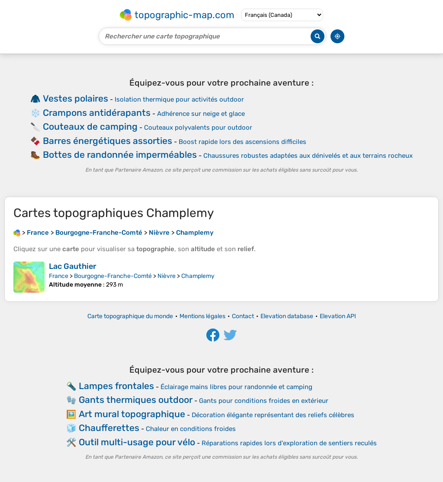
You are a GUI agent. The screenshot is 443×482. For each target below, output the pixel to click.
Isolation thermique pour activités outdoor (179, 99)
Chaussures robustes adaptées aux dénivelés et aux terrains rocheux (308, 156)
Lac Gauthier (72, 266)
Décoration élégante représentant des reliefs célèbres (273, 415)
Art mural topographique (132, 414)
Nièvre (166, 276)
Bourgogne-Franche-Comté (113, 276)
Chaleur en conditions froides (191, 429)
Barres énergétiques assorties (107, 140)
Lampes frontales (116, 385)
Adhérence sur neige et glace (201, 114)
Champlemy (198, 276)
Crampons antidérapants (97, 112)
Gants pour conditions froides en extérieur (263, 401)
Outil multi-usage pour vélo (137, 442)
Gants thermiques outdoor (136, 399)
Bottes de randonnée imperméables (120, 154)
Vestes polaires (75, 98)
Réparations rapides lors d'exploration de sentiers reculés (289, 443)
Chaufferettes (109, 427)
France (58, 276)
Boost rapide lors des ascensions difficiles (242, 142)
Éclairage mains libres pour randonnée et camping (236, 387)
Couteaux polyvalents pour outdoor (198, 127)
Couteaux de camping (90, 126)
